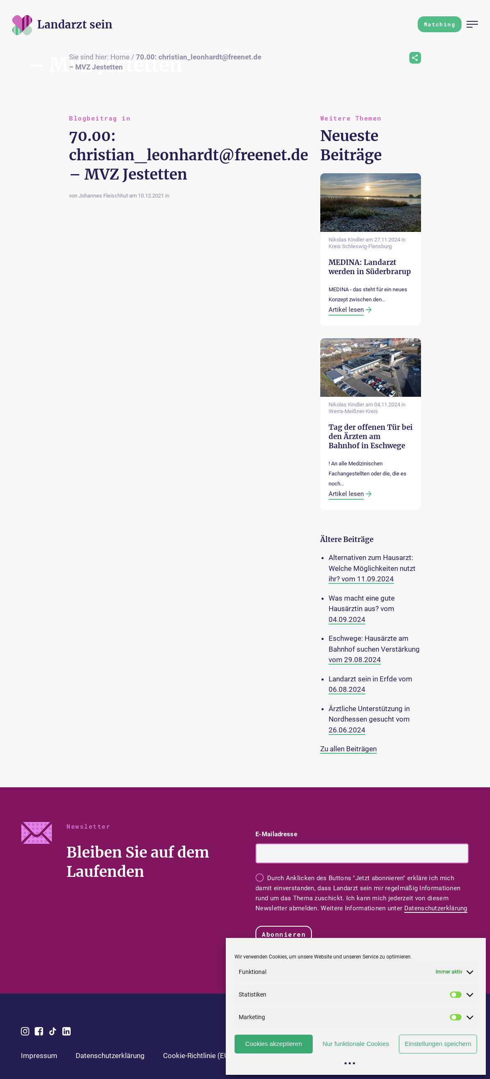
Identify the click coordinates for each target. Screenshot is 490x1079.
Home (120, 57)
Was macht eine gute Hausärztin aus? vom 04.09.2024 (362, 609)
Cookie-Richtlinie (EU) (197, 1055)
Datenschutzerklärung (435, 908)
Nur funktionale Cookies (355, 1043)
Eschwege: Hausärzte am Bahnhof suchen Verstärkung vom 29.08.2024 (374, 649)
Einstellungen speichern (438, 1043)
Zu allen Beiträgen (348, 749)
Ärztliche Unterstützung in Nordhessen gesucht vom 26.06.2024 (369, 719)
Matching (439, 24)
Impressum (39, 1055)
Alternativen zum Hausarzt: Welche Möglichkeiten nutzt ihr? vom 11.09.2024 (372, 568)
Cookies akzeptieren (273, 1043)
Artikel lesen (346, 309)
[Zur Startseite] (74, 24)
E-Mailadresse (276, 834)
